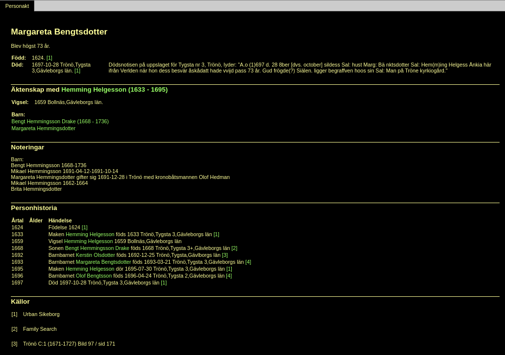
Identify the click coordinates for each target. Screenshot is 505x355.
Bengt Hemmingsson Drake (97, 248)
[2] (234, 248)
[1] (49, 58)
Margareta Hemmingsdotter (43, 128)
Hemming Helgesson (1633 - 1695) (115, 89)
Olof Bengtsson (94, 276)
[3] (225, 255)
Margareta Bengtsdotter (103, 262)
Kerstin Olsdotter (95, 255)
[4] (248, 262)
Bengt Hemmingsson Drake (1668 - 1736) (59, 121)
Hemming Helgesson (90, 234)
